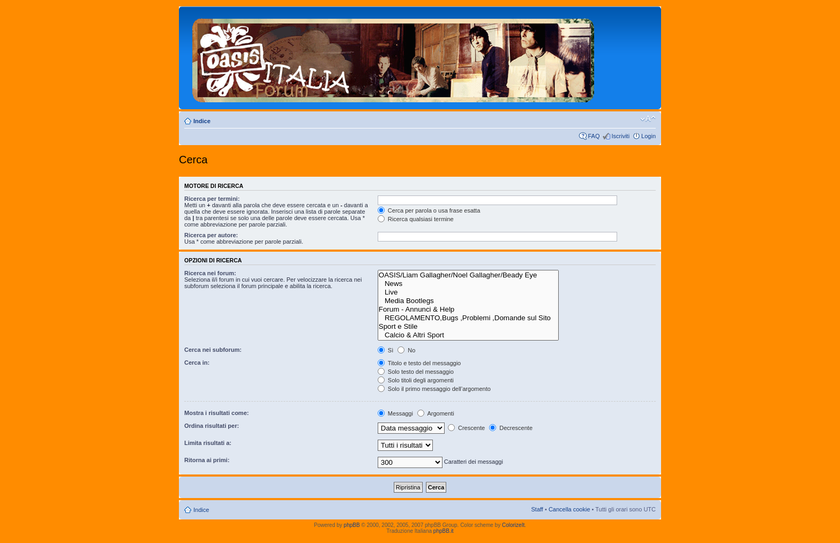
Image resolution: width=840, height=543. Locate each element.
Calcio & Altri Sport (468, 335)
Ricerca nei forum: (210, 273)
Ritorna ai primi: (206, 460)
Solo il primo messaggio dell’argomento (434, 389)
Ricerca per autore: (211, 235)
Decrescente (510, 428)
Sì (385, 350)
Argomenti (435, 413)
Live (468, 292)
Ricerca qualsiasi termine (416, 219)
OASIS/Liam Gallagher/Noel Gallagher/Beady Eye (468, 275)
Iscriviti (620, 136)
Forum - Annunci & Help (468, 309)
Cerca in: (196, 362)
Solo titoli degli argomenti (416, 380)
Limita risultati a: (207, 443)
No (406, 350)
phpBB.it (443, 531)
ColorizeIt (513, 525)
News (468, 284)
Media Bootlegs (468, 301)
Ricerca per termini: (211, 198)
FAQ (593, 136)
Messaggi (395, 413)
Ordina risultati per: (211, 426)
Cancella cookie (569, 509)
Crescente (466, 428)
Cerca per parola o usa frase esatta (429, 210)
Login (648, 136)
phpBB (352, 525)
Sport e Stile (468, 326)
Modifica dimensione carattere (648, 119)
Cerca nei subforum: (213, 349)
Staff (537, 509)
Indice (202, 121)
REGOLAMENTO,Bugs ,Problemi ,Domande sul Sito (468, 318)
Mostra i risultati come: (216, 413)
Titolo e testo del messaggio (419, 363)
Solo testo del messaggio (416, 371)
